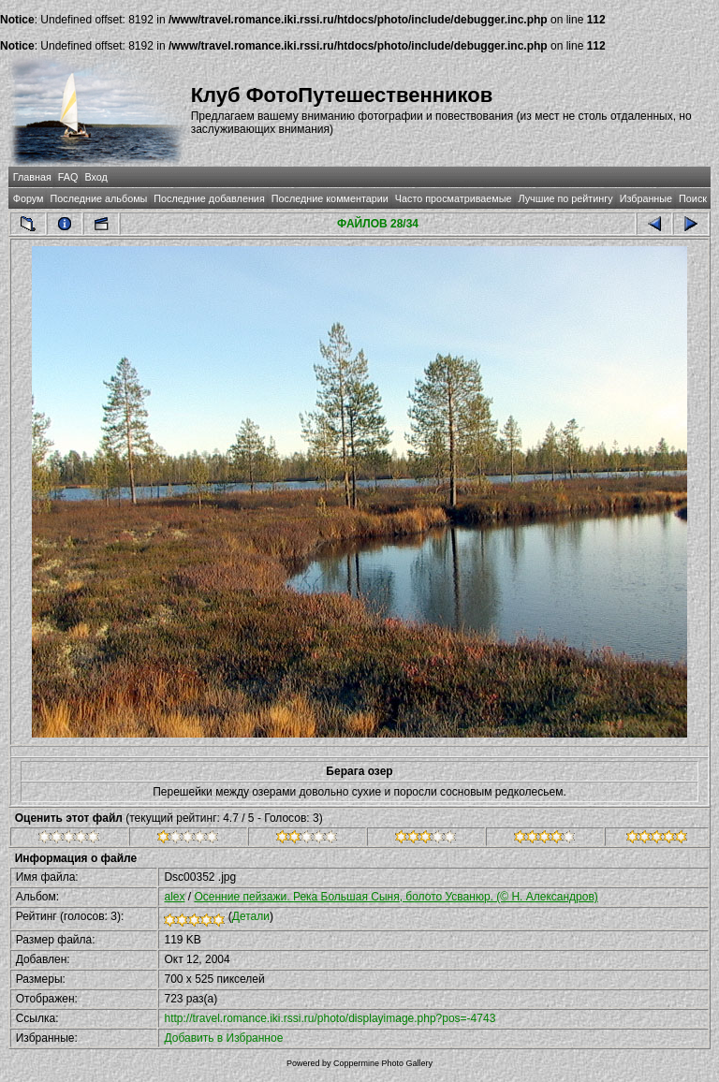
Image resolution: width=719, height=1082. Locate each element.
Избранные (646, 198)
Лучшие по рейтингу (566, 198)
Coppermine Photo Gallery (383, 1063)
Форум (28, 198)
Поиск (693, 198)
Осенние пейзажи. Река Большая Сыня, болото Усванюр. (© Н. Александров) (395, 896)
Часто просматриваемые (453, 198)
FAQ (68, 177)
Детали (251, 916)
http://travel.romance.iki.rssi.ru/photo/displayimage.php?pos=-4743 (329, 1018)
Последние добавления (209, 198)
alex (174, 896)
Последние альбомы (98, 198)
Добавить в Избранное (223, 1038)
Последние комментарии (330, 198)
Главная (32, 177)
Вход (95, 177)
